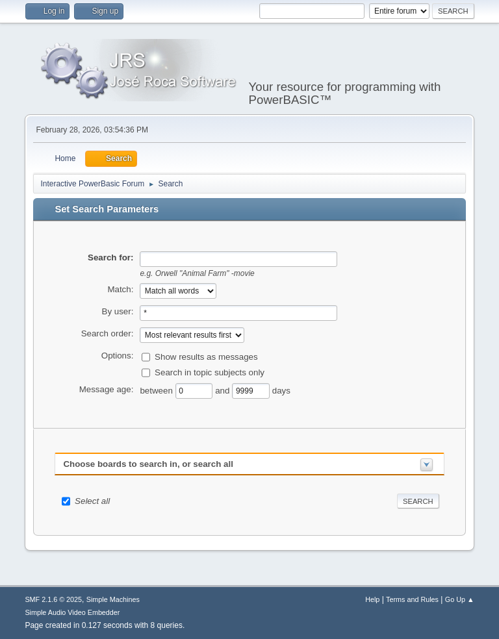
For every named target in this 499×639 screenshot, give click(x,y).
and (223, 390)
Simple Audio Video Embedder (72, 612)
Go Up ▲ (459, 599)
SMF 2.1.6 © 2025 (53, 599)
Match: (120, 289)
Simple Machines (113, 599)
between (157, 390)
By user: (118, 311)
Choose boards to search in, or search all (148, 464)
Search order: (107, 333)
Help (372, 599)
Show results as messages (206, 356)
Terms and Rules (412, 599)
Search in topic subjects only (209, 372)
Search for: (110, 257)
